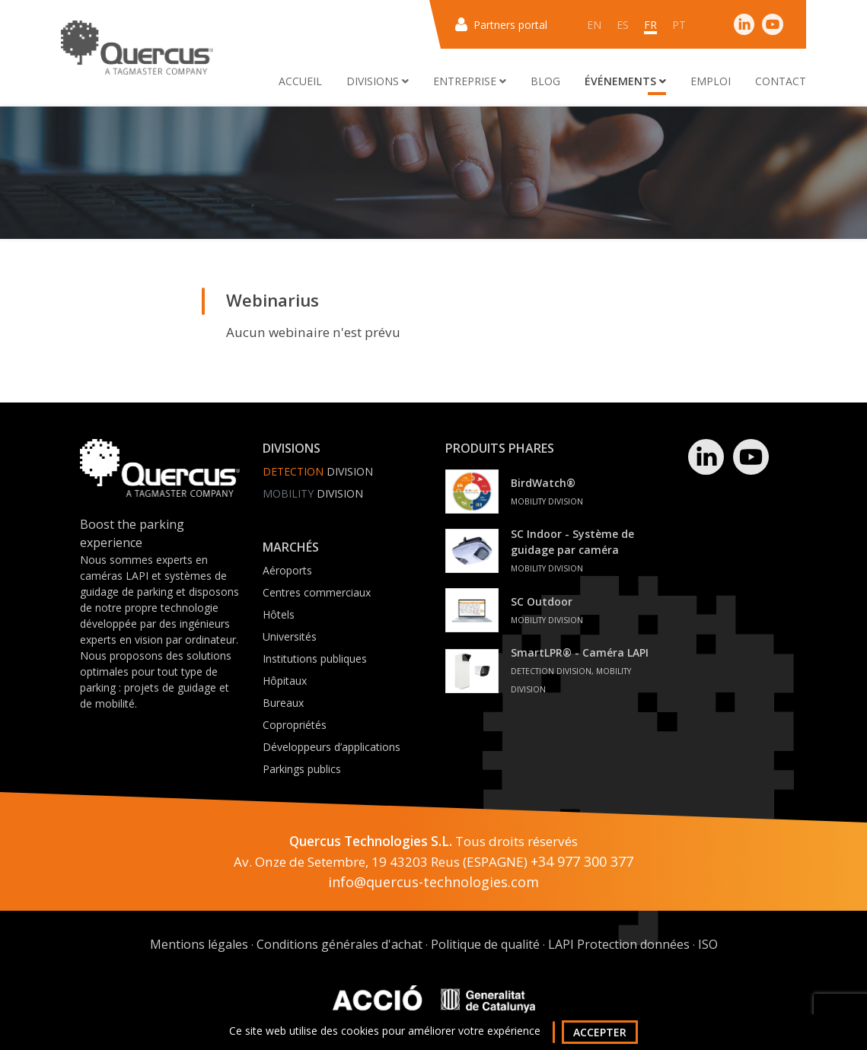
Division (318, 471)
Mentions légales (199, 944)
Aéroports (287, 570)
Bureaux (283, 702)
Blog (545, 81)
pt (679, 25)
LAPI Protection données (619, 944)
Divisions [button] (377, 81)
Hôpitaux (285, 680)
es (623, 25)
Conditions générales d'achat (339, 944)
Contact (780, 81)
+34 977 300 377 (582, 861)
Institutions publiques (315, 658)
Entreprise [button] (469, 81)
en (594, 25)
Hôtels (279, 614)
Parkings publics (302, 769)
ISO (708, 944)
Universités (290, 636)
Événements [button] (625, 81)
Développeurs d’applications (331, 747)
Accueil (300, 81)
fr (650, 25)
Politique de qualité (485, 944)
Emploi (710, 81)
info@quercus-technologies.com (433, 882)
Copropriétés (295, 725)
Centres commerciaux (317, 592)
